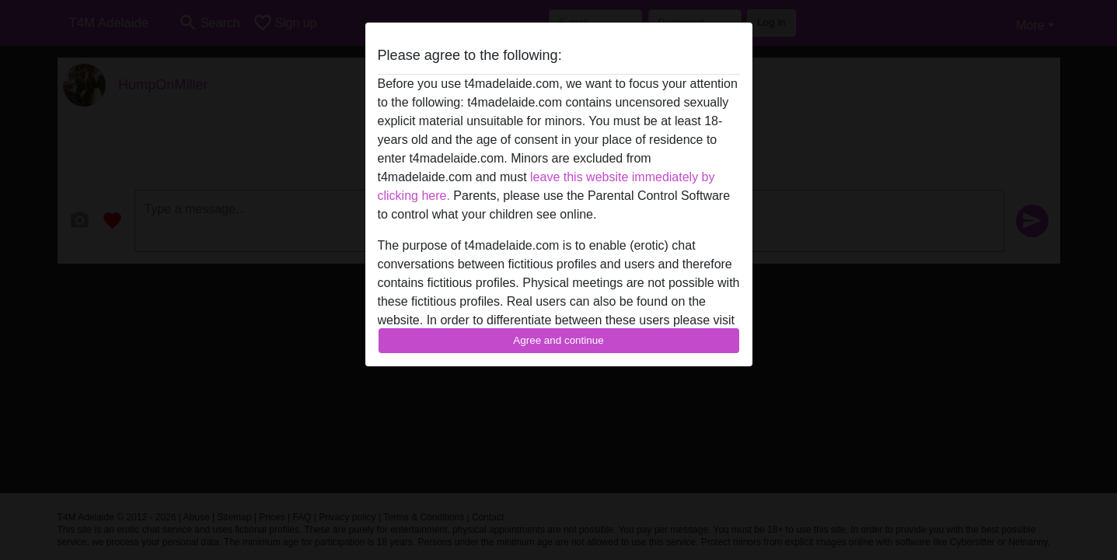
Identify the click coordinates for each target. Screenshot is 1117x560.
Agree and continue (558, 340)
